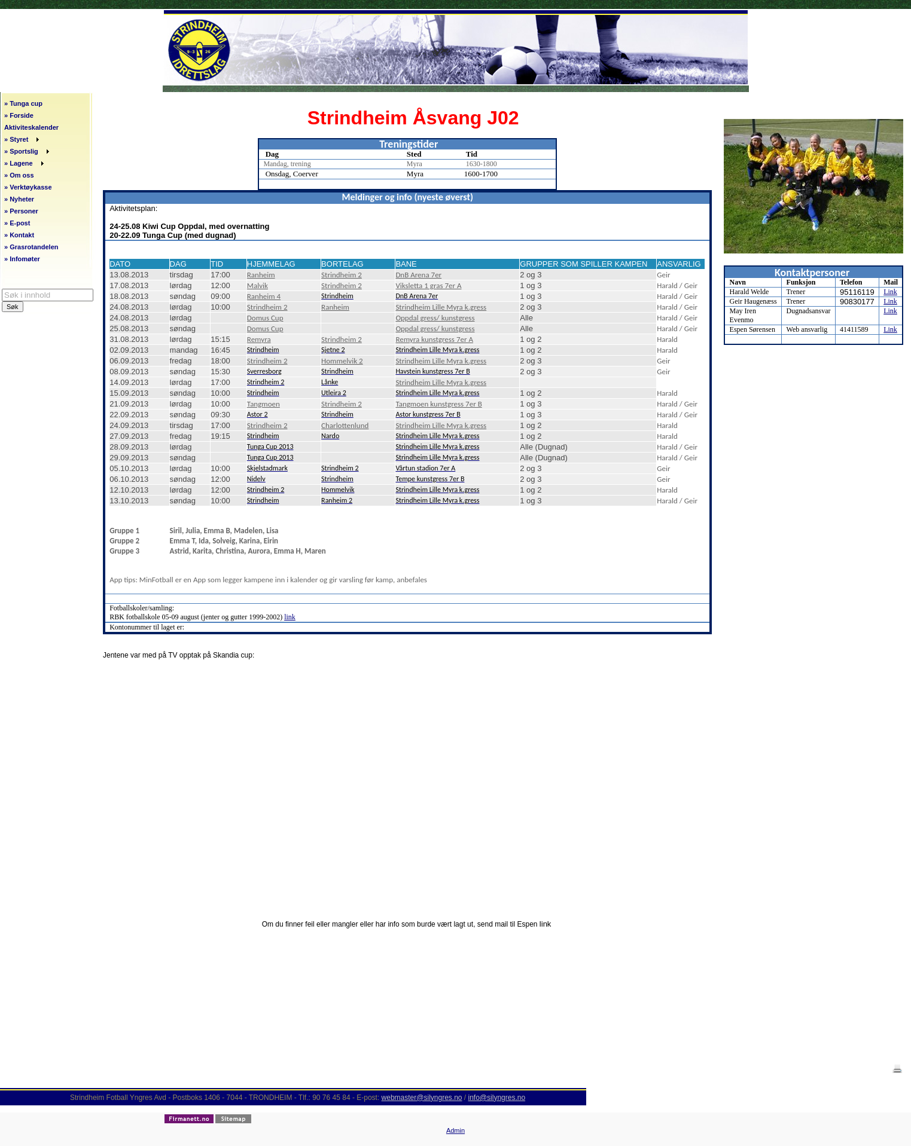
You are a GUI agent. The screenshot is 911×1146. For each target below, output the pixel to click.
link (289, 617)
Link (890, 292)
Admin (455, 1130)
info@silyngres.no (497, 1097)
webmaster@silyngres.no (422, 1097)
